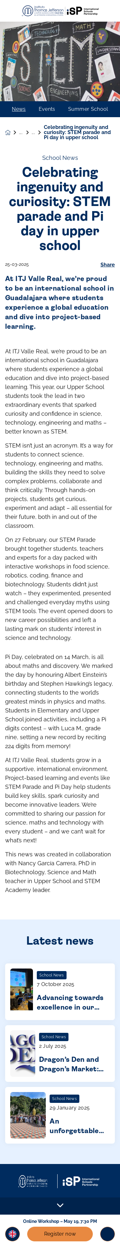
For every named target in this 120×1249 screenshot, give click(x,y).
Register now (60, 1234)
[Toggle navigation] (107, 1234)
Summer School (88, 109)
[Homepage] (12, 132)
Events (47, 109)
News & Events (25, 132)
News (19, 109)
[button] (12, 1234)
